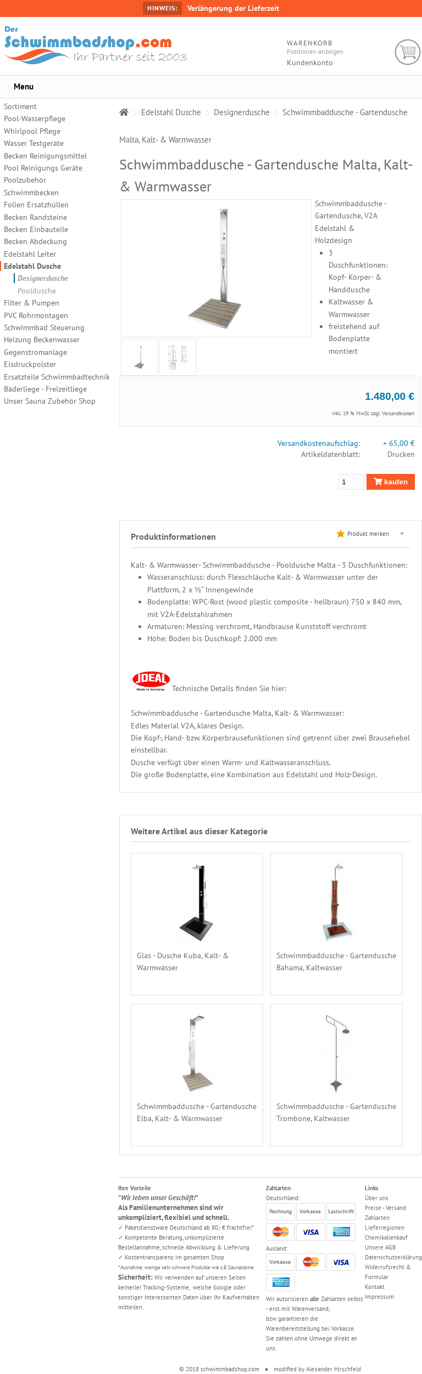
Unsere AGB (380, 1247)
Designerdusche (43, 278)
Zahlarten (377, 1218)
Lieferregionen (384, 1227)
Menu (24, 86)
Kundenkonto (310, 62)
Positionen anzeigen (315, 51)
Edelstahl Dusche (32, 266)
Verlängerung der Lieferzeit (233, 8)
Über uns (376, 1198)
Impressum (379, 1297)
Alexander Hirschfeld (333, 1369)
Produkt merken (368, 534)
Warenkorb (408, 52)
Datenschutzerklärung (393, 1257)
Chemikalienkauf (386, 1237)
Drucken (401, 454)
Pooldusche (37, 291)
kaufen (391, 482)
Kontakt (375, 1287)
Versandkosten (398, 413)
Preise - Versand (385, 1208)
